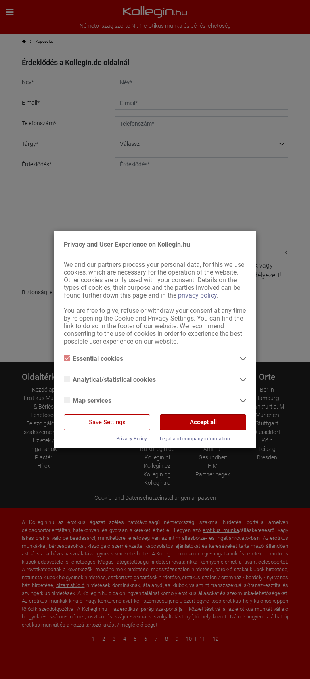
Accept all (203, 422)
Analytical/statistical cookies (110, 380)
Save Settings (107, 422)
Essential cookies (93, 359)
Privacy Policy (131, 439)
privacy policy (197, 295)
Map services (87, 400)
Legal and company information (195, 439)
